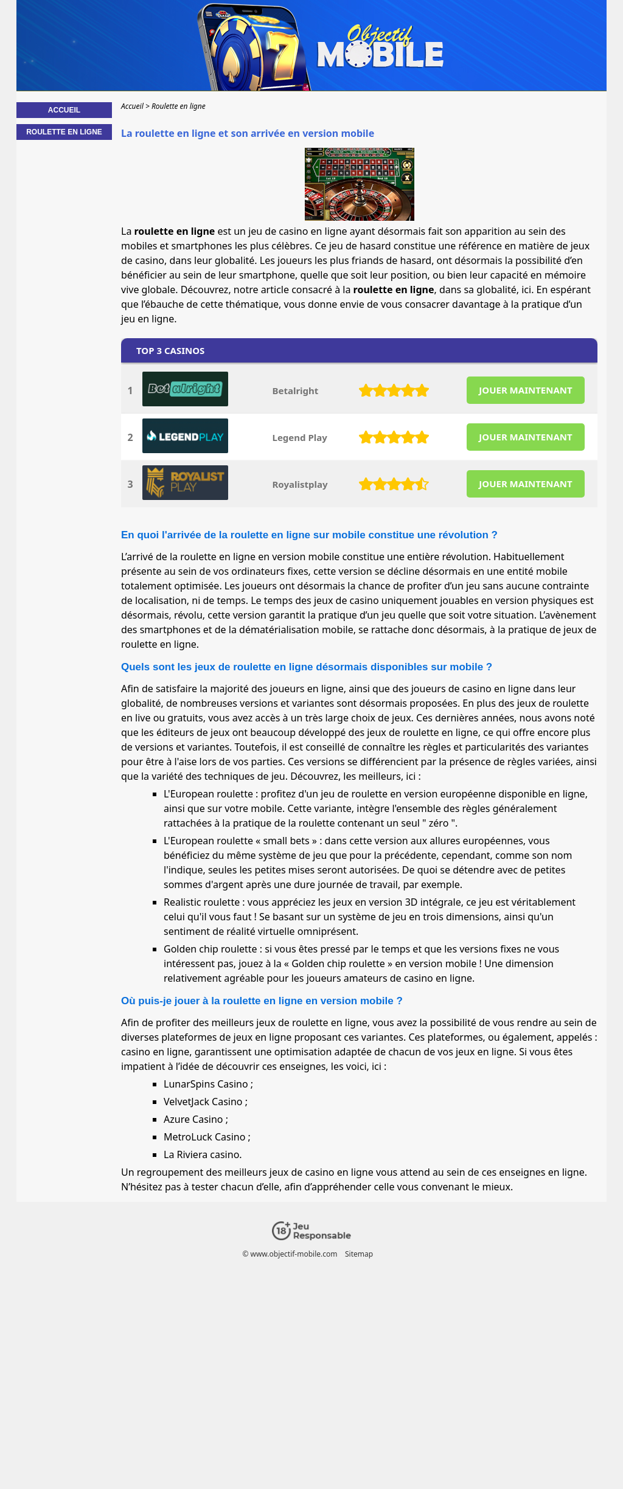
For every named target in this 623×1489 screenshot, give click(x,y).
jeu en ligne (147, 318)
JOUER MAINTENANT (525, 390)
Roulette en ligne (64, 132)
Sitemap (359, 1254)
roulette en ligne (440, 732)
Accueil (64, 110)
